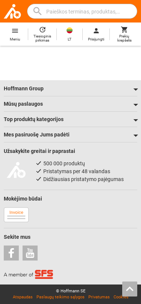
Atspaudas (23, 297)
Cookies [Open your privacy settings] (121, 297)
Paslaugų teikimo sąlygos (60, 297)
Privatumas (99, 297)
